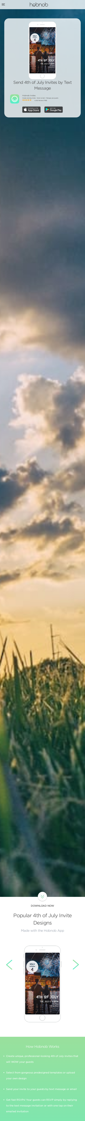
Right (74, 965)
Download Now (42, 905)
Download (42, 896)
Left (11, 965)
